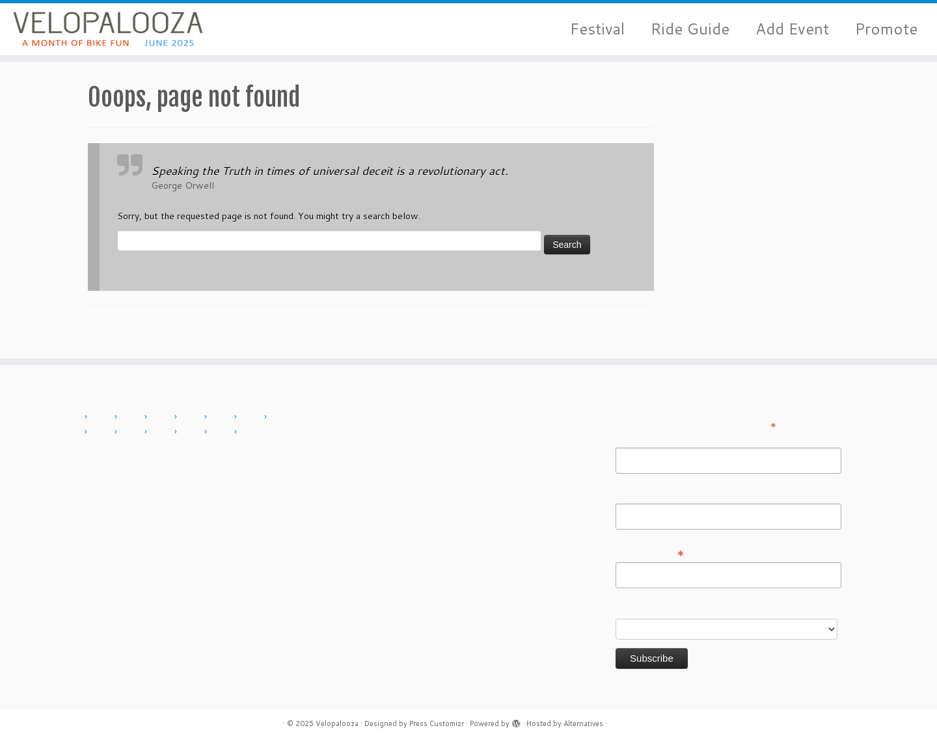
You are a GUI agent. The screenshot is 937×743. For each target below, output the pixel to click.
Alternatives (583, 723)
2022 (192, 432)
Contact (231, 456)
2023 (222, 432)
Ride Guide (690, 29)
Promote (886, 29)
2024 (252, 432)
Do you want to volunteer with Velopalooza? (708, 609)
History (285, 456)
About (182, 456)
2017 (103, 432)
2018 (133, 432)
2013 (192, 417)
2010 (103, 417)
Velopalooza (337, 723)
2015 (252, 417)
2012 (163, 417)
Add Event (792, 29)
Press (213, 477)
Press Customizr (436, 723)
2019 (163, 432)
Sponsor (162, 477)
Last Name (638, 494)
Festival (597, 29)
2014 (222, 417)
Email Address (650, 552)
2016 (282, 417)
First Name (638, 438)
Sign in (259, 477)
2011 (133, 417)
